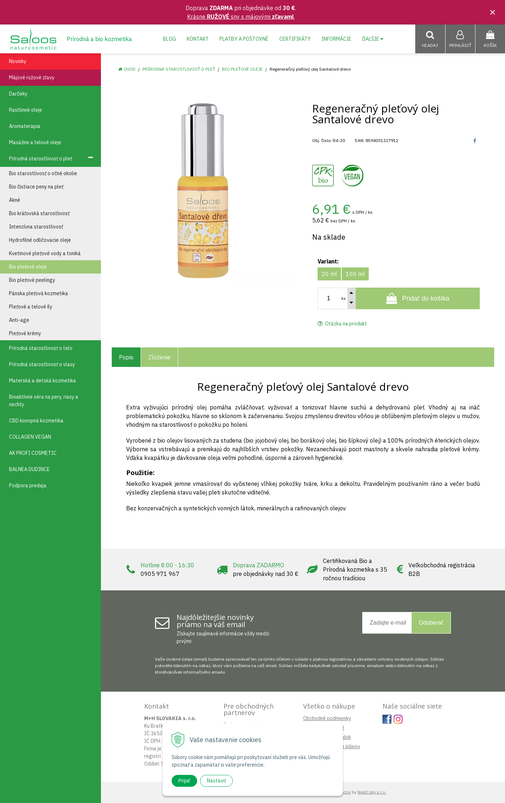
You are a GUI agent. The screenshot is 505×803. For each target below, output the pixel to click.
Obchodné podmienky (327, 718)
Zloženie (159, 357)
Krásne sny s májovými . (240, 16)
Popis (126, 357)
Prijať (184, 781)
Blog (169, 39)
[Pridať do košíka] (418, 299)
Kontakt (198, 39)
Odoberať (431, 623)
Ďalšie (372, 39)
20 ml (329, 274)
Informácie (336, 39)
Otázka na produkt (342, 324)
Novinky (17, 61)
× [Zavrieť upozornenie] (493, 12)
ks (343, 298)
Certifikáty (295, 39)
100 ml (355, 274)
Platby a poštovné (244, 39)
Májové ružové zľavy (31, 78)
